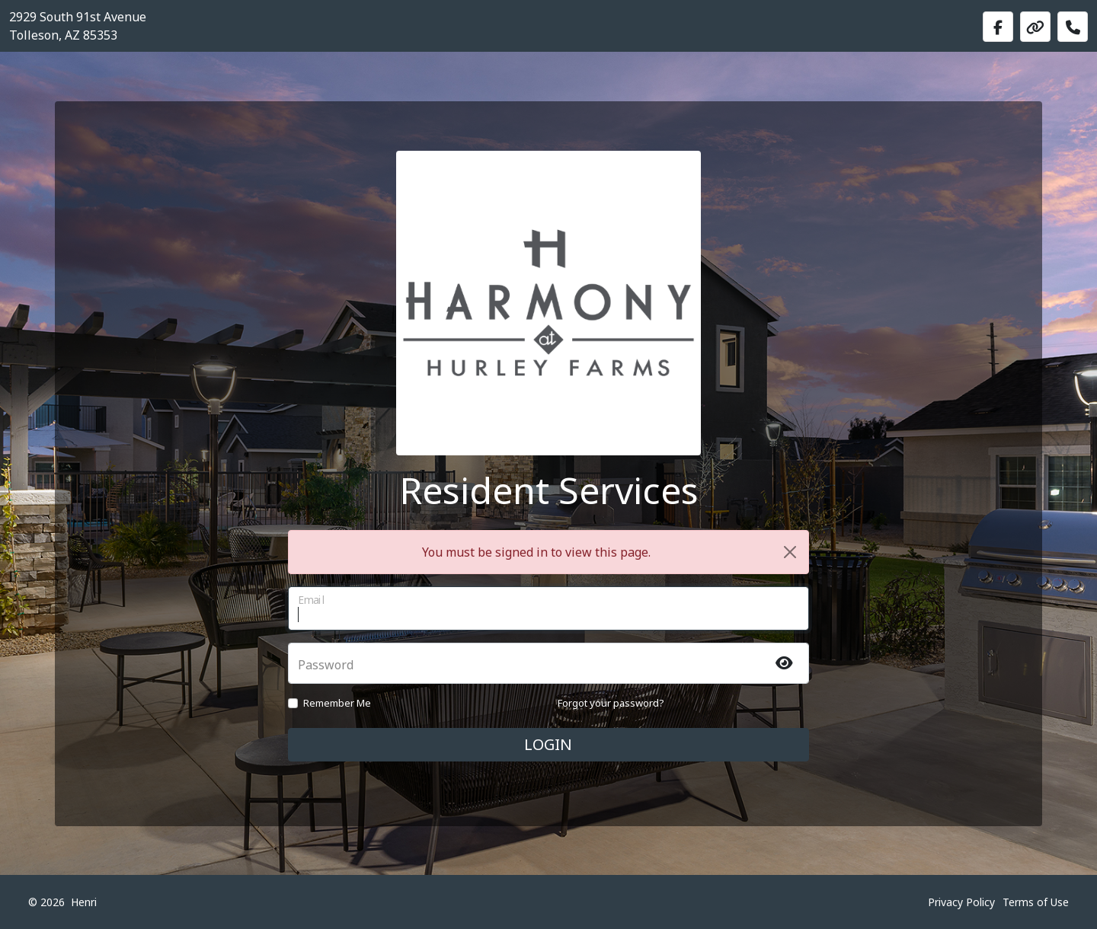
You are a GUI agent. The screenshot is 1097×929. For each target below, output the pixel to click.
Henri (84, 902)
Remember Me (337, 703)
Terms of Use (1036, 902)
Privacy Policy (961, 902)
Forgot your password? (611, 703)
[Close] (790, 552)
